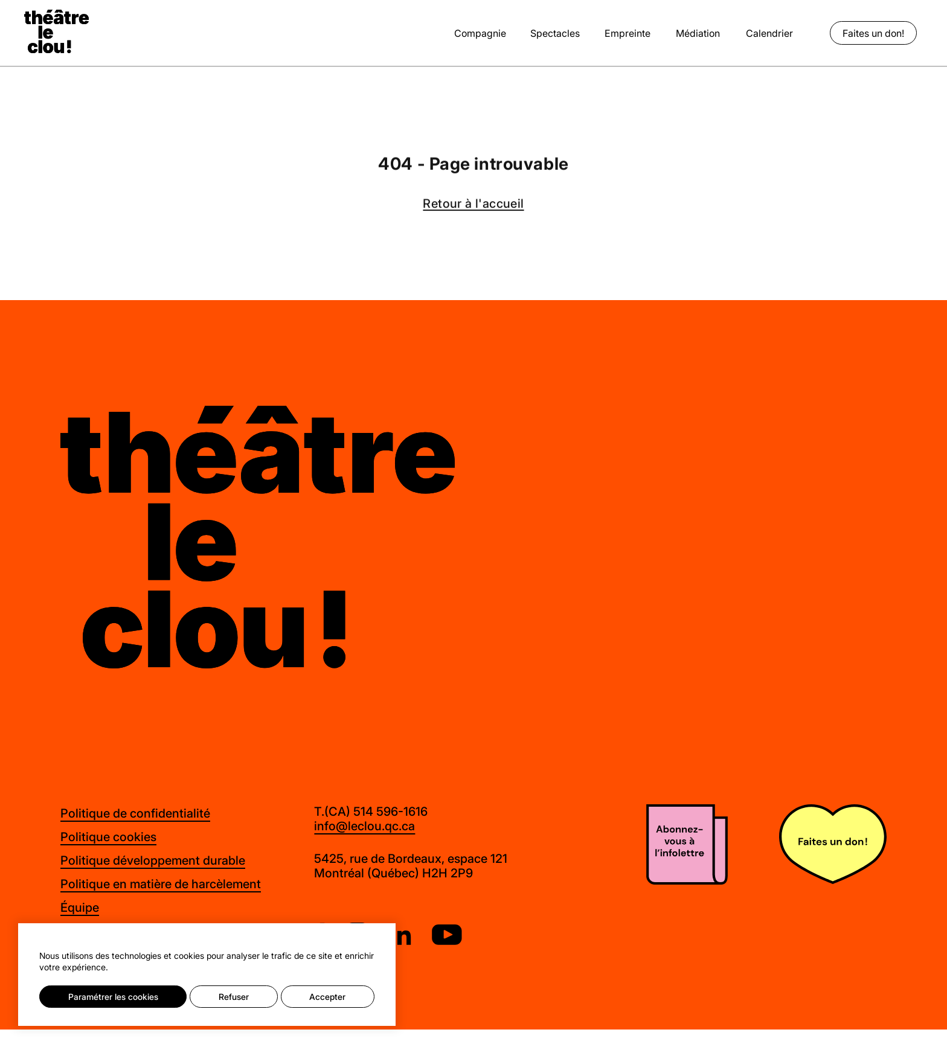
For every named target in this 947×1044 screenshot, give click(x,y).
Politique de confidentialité (135, 813)
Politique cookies (108, 836)
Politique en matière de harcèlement (160, 883)
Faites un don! (873, 33)
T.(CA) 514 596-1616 (371, 811)
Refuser (234, 996)
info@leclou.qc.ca (364, 826)
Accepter (327, 996)
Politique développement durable (152, 860)
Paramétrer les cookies (113, 996)
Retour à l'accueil (473, 204)
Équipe (79, 907)
